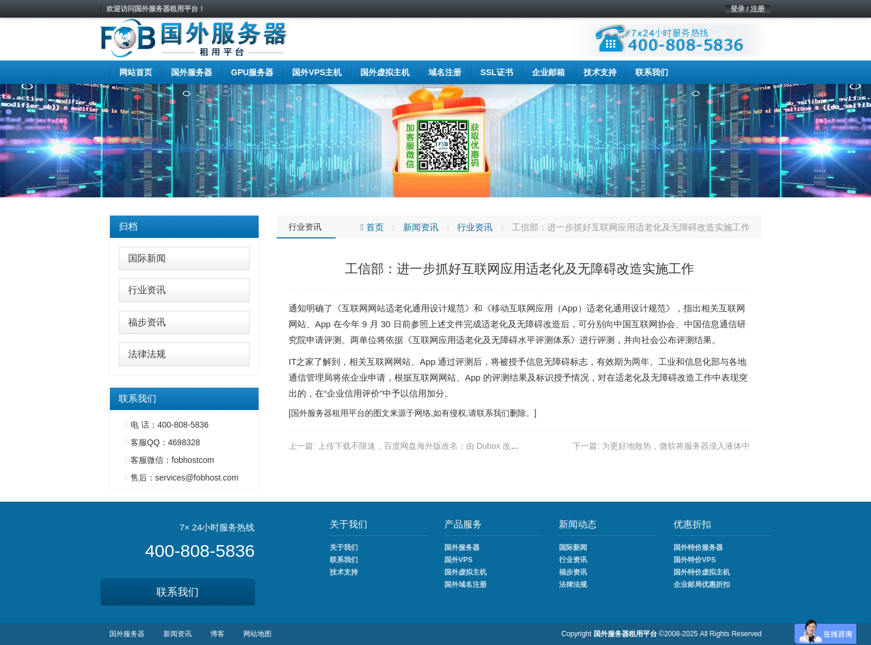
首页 (372, 227)
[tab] (184, 227)
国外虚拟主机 (465, 572)
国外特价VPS (695, 560)
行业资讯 (147, 290)
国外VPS (458, 560)
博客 (217, 634)
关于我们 (344, 547)
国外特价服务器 (698, 547)
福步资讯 (147, 322)
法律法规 (147, 354)
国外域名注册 (465, 584)
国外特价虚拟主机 (702, 572)
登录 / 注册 (748, 9)
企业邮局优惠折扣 (702, 584)
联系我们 (177, 592)
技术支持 (344, 572)
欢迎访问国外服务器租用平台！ (155, 9)
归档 (128, 226)
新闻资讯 (420, 227)
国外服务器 (311, 413)
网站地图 (257, 634)
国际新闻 (147, 258)
